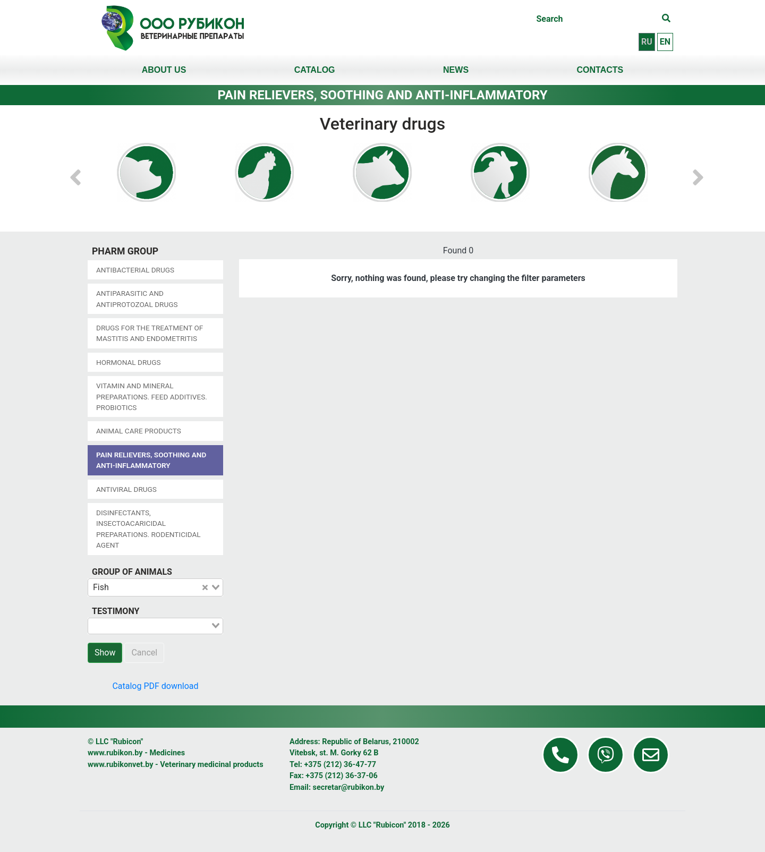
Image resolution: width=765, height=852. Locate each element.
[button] (75, 172)
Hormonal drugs (128, 362)
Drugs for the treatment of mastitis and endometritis (149, 333)
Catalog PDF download (155, 686)
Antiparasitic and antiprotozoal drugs (137, 298)
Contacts (600, 69)
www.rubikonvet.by (120, 764)
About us (164, 69)
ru (646, 42)
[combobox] (155, 587)
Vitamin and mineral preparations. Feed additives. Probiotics (151, 396)
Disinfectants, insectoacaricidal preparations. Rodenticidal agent (148, 528)
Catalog (314, 69)
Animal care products (138, 431)
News (456, 69)
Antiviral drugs (126, 489)
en (665, 42)
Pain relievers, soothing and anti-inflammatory (151, 460)
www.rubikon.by (115, 752)
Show (105, 652)
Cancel (144, 652)
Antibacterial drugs (135, 270)
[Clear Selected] (205, 587)
